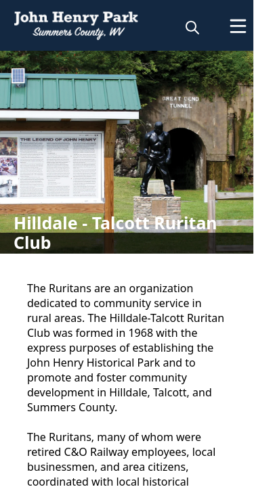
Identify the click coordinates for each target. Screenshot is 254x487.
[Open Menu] (238, 26)
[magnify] (192, 27)
